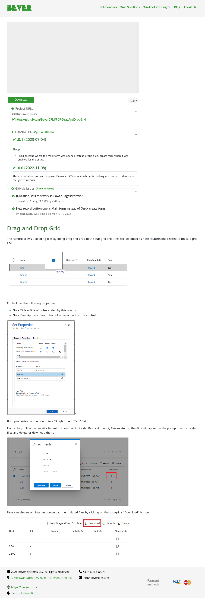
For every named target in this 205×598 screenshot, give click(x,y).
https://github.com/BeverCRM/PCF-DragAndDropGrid (49, 119)
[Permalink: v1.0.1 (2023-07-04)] (11, 147)
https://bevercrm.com (23, 587)
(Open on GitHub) (43, 132)
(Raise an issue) (45, 188)
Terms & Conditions (22, 593)
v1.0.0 (18, 168)
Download (21, 99)
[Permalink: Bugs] (11, 155)
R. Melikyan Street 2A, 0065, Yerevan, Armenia (39, 578)
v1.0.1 (18, 139)
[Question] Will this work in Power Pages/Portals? (49, 196)
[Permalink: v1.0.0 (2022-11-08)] (11, 175)
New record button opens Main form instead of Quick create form (60, 208)
